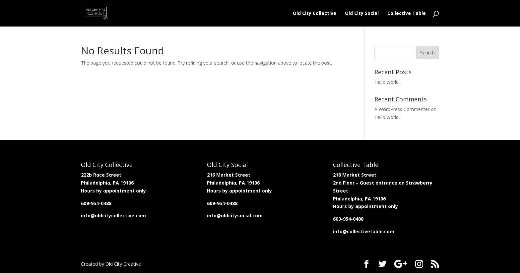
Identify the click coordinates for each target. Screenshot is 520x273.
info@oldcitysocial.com (235, 215)
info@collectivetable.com (363, 231)
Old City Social (362, 13)
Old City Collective (314, 13)
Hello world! (387, 82)
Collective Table (406, 13)
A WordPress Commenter (401, 109)
